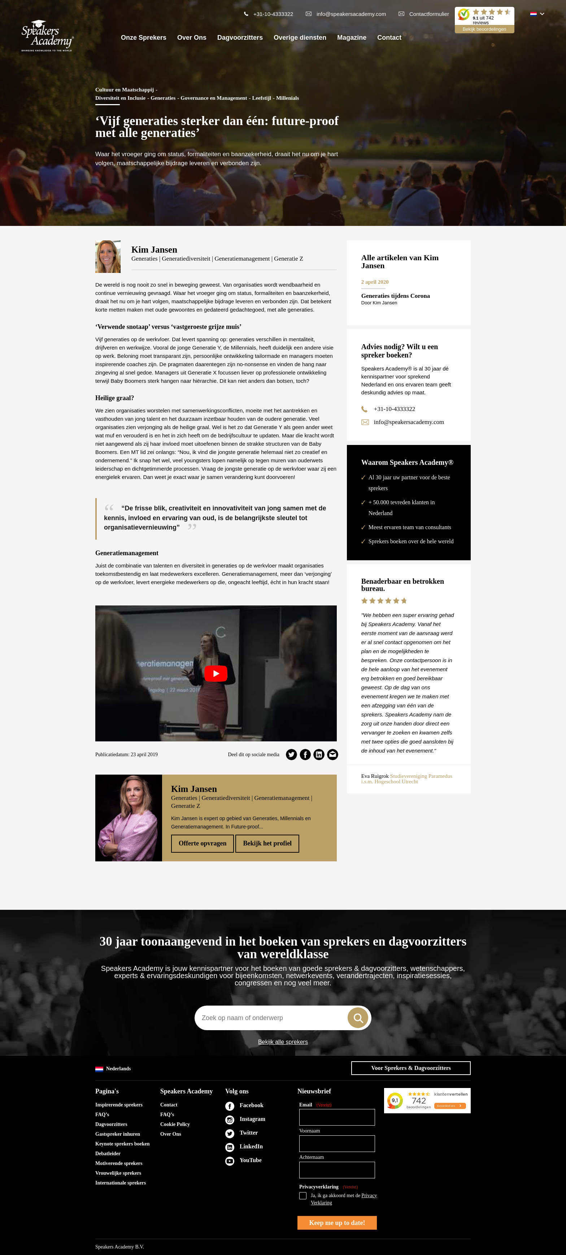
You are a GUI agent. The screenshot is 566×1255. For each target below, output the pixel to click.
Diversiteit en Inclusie (120, 98)
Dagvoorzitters (240, 37)
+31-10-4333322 (273, 14)
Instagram (252, 1119)
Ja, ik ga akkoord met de (344, 1199)
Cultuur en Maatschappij (124, 90)
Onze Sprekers (143, 37)
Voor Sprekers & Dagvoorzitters (411, 1068)
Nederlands (113, 1069)
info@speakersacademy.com (351, 14)
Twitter (249, 1133)
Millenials (287, 98)
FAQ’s (102, 1114)
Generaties (163, 98)
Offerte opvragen (202, 843)
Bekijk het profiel (267, 843)
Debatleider (108, 1153)
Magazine (351, 37)
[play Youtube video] (216, 673)
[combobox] (283, 1018)
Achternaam (311, 1157)
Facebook (252, 1105)
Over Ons (191, 37)
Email (315, 1105)
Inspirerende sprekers (119, 1105)
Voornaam (309, 1131)
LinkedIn (251, 1146)
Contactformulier (429, 14)
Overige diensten (300, 37)
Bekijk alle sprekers (283, 1042)
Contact (389, 37)
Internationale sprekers (120, 1183)
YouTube (251, 1160)
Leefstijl (261, 98)
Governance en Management (213, 98)
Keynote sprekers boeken (122, 1144)
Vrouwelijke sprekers (118, 1173)
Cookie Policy (175, 1124)
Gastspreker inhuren (117, 1134)
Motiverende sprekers (119, 1163)
